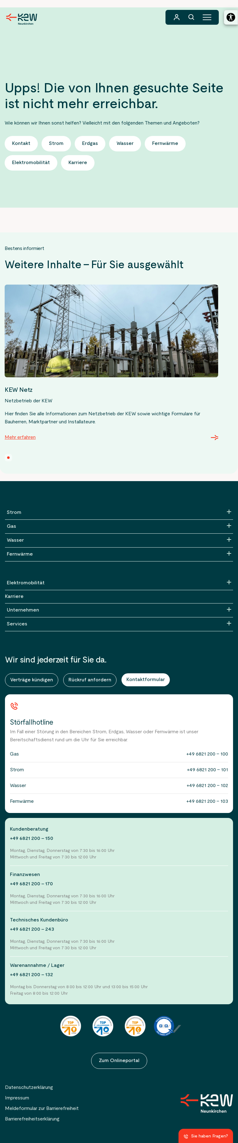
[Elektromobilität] (119, 583)
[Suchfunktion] (191, 17)
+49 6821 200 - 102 (207, 785)
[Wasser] (119, 540)
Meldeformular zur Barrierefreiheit (42, 1108)
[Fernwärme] (119, 554)
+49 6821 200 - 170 (31, 884)
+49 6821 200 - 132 (31, 974)
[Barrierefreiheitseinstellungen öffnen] (231, 17)
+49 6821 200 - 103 (207, 801)
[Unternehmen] (119, 610)
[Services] (119, 624)
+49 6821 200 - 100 (207, 754)
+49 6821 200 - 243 (32, 929)
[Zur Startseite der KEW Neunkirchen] (21, 19)
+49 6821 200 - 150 (31, 838)
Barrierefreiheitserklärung (32, 1119)
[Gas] (119, 526)
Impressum (17, 1098)
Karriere (14, 596)
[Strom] (119, 512)
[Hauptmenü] (207, 17)
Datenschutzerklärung (29, 1087)
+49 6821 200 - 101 (207, 770)
